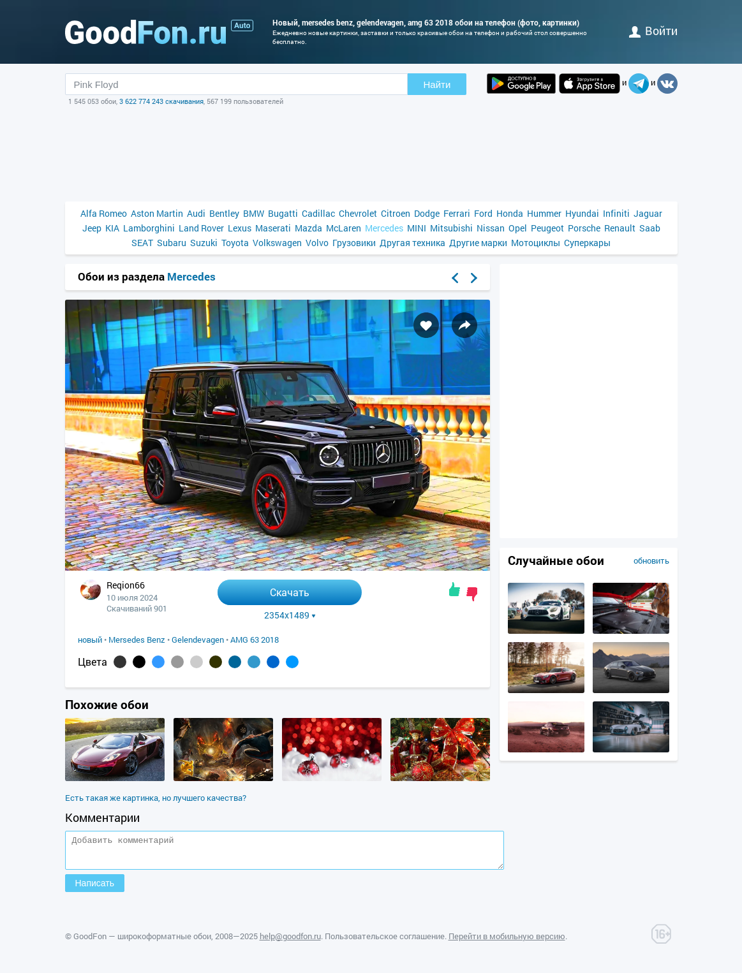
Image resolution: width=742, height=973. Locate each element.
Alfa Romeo (103, 213)
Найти (437, 84)
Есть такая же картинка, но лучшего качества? (155, 797)
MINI (416, 228)
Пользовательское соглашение (385, 941)
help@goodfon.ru (290, 941)
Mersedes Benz (136, 639)
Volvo (317, 243)
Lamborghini (149, 228)
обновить (651, 560)
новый (90, 639)
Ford (483, 213)
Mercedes (384, 228)
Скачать (289, 592)
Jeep (91, 228)
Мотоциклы (535, 243)
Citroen (395, 213)
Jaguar (648, 213)
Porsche (584, 228)
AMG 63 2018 (254, 639)
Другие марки (478, 243)
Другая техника (412, 243)
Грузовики (354, 243)
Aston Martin (157, 213)
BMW (253, 213)
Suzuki (204, 243)
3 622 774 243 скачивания (161, 101)
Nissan (491, 228)
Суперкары (587, 243)
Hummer (544, 213)
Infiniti (616, 213)
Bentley (224, 213)
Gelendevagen (198, 639)
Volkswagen (277, 243)
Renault (619, 228)
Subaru (171, 243)
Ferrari (456, 213)
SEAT (142, 243)
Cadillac (318, 213)
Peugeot (547, 228)
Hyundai (582, 213)
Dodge (427, 213)
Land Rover (201, 228)
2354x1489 (290, 615)
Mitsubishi (451, 228)
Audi (196, 213)
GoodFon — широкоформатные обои (142, 941)
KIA (112, 228)
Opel (517, 228)
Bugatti (283, 213)
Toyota (235, 243)
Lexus (239, 228)
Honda (509, 213)
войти (653, 30)
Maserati (273, 228)
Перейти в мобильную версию (507, 941)
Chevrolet (358, 213)
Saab (649, 228)
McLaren (343, 228)
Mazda (308, 228)
